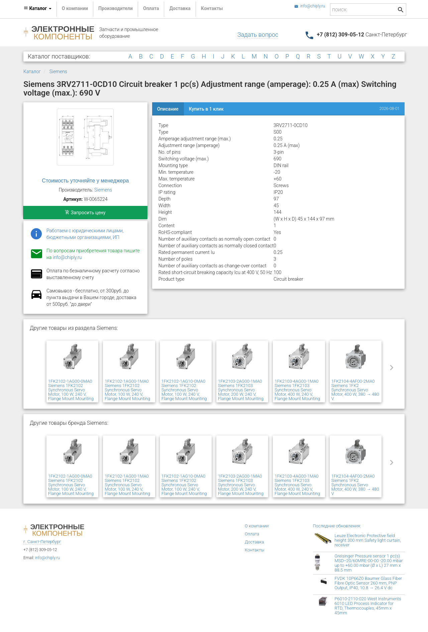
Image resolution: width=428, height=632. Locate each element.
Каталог (32, 71)
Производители (115, 8)
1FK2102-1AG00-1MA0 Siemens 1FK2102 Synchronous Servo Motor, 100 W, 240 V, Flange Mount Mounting (127, 390)
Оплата (151, 8)
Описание (168, 109)
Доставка (179, 8)
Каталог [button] (37, 8)
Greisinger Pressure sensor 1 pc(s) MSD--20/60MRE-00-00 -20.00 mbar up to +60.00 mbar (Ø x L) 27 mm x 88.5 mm (369, 563)
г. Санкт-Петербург (42, 541)
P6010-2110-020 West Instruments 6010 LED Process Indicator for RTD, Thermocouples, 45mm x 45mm (368, 605)
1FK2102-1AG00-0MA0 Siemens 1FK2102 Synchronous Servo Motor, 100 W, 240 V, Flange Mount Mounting (71, 390)
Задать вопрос (257, 34)
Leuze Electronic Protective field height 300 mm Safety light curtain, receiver (368, 540)
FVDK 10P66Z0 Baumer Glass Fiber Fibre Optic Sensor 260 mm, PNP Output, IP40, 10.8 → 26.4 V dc (368, 583)
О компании (75, 8)
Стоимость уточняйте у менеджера (85, 180)
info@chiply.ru (309, 6)
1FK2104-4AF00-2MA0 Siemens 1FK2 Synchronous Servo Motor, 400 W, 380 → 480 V (355, 390)
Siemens (58, 71)
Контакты (212, 8)
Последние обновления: (337, 525)
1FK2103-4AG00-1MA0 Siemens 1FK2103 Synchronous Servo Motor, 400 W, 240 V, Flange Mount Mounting (297, 390)
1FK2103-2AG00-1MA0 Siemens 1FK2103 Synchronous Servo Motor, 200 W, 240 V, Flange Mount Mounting (240, 390)
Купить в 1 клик (206, 109)
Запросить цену (85, 212)
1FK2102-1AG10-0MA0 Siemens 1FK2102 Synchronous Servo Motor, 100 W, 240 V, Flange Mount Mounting (184, 390)
